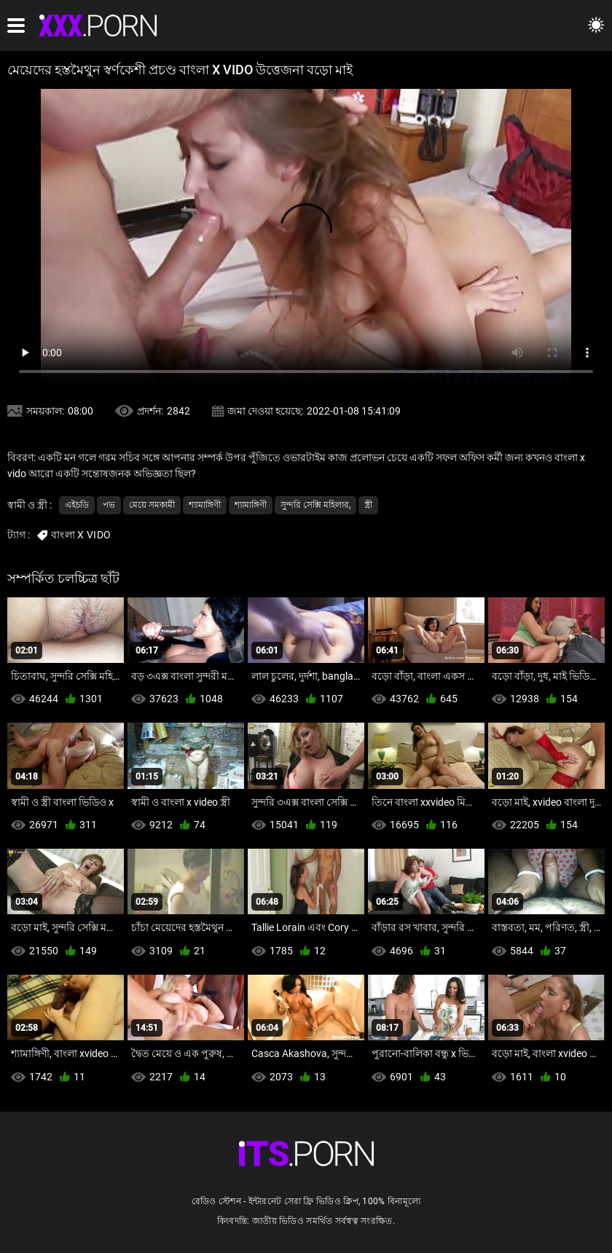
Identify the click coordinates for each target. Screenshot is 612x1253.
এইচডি (77, 505)
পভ (109, 505)
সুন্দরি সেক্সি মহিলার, (315, 505)
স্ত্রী (368, 505)
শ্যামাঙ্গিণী (205, 505)
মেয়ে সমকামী (152, 505)
